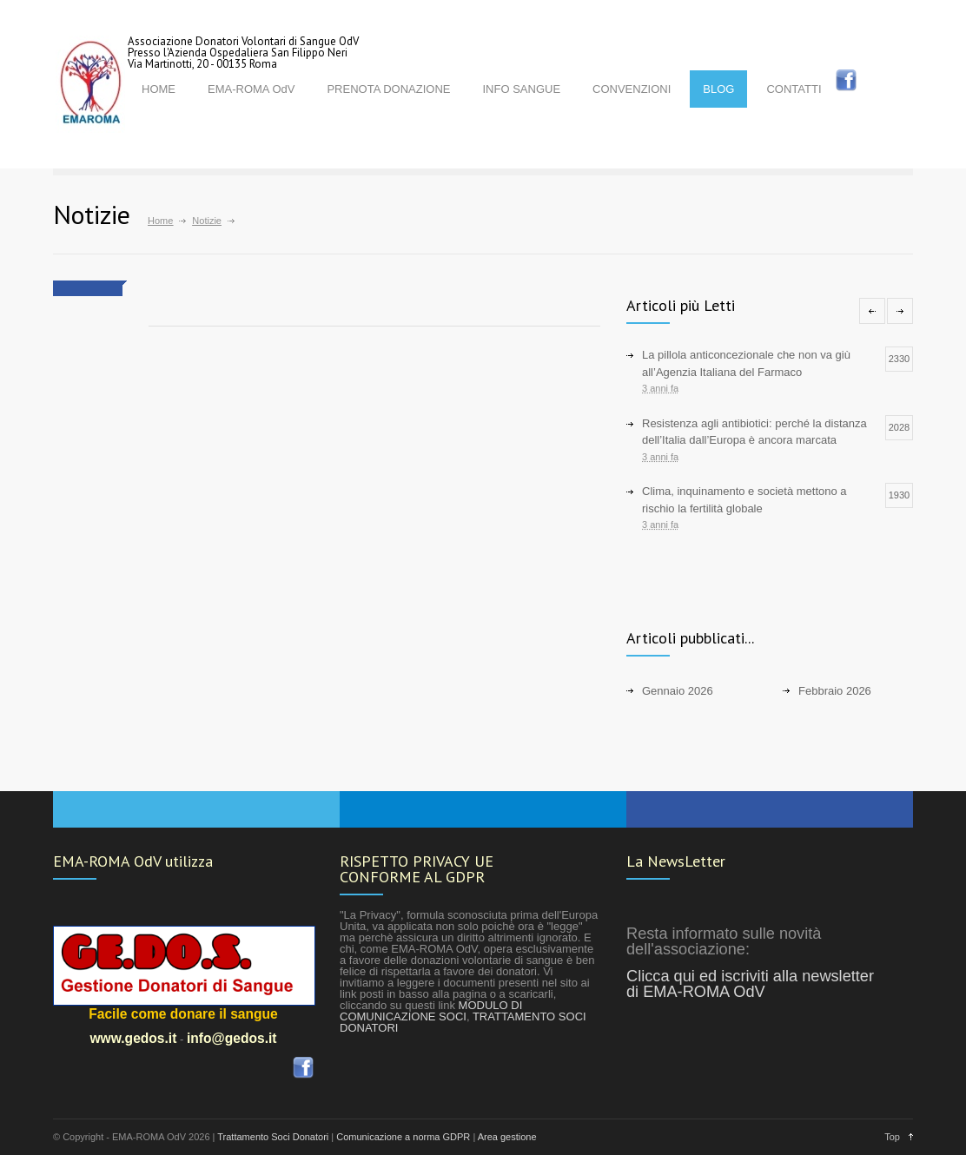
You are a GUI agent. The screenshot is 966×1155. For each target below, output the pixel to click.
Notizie (207, 220)
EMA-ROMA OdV (251, 89)
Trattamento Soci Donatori (272, 1137)
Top (892, 1137)
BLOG (718, 89)
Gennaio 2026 (677, 690)
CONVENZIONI (631, 89)
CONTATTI (793, 89)
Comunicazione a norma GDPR (403, 1137)
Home (160, 220)
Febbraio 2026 (834, 690)
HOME (158, 89)
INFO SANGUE (521, 89)
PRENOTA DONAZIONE (388, 89)
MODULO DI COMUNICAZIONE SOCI (431, 1011)
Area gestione (507, 1137)
